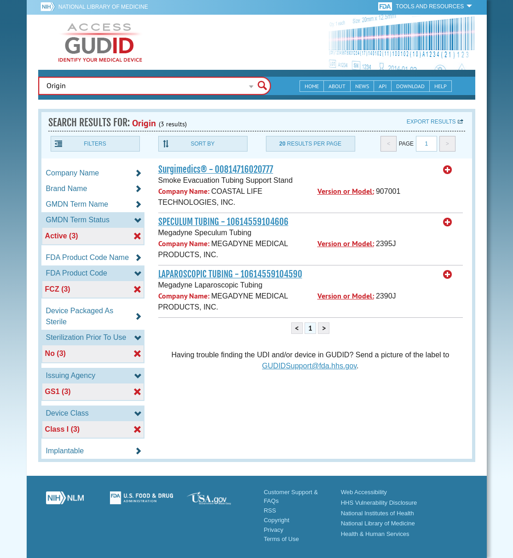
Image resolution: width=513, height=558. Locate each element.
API (382, 86)
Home (312, 86)
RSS (270, 510)
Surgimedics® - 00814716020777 (215, 169)
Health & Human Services (375, 533)
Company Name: (183, 191)
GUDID (100, 42)
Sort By (202, 144)
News (362, 86)
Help (440, 86)
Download (410, 86)
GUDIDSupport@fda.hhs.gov (309, 366)
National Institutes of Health (377, 513)
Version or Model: (345, 191)
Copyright (276, 520)
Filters (95, 144)
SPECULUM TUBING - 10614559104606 (223, 221)
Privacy (273, 529)
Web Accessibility (364, 492)
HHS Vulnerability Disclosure (379, 502)
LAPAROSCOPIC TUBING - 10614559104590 (230, 274)
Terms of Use (281, 538)
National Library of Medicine (103, 7)
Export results (431, 121)
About (337, 86)
